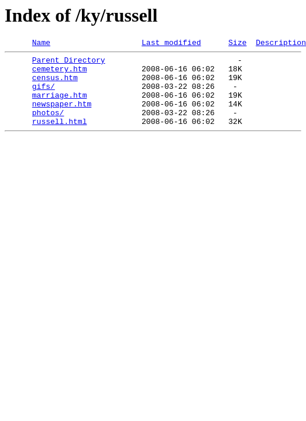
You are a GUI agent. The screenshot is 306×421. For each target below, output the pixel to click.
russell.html (59, 137)
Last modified (171, 44)
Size (237, 44)
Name (41, 44)
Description (281, 44)
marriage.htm (59, 105)
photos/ (48, 126)
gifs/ (43, 94)
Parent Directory (68, 63)
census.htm (55, 84)
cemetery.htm (59, 73)
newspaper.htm (61, 116)
